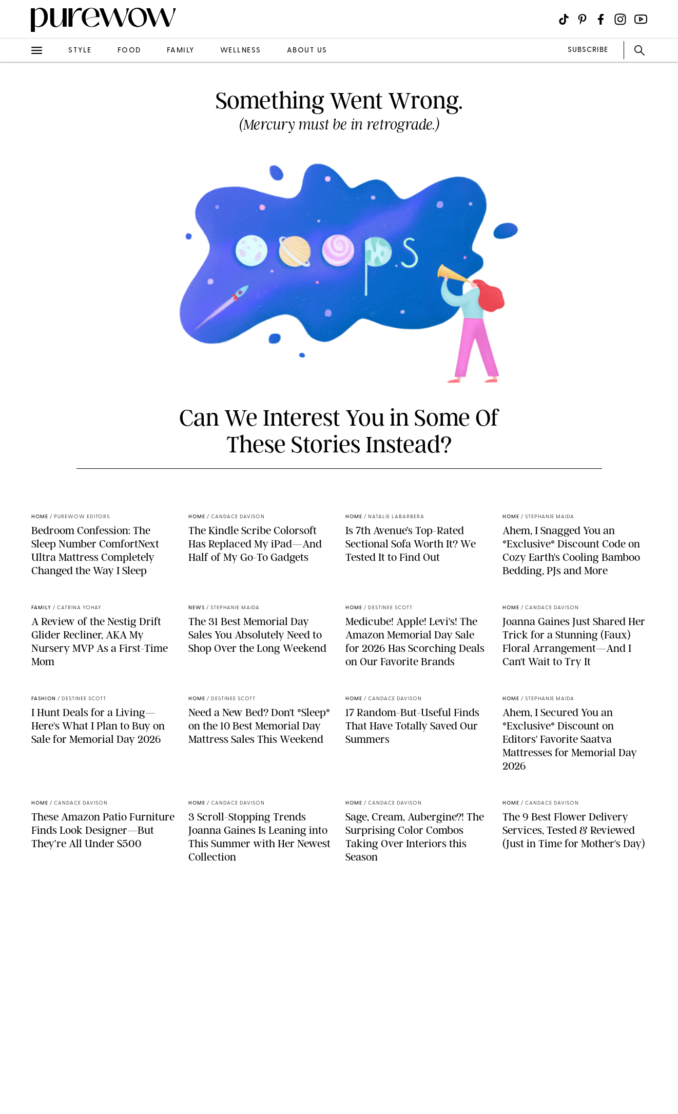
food (129, 50)
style (80, 50)
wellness (240, 50)
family (181, 50)
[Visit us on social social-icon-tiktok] (563, 19)
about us (307, 50)
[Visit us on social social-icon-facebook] (600, 19)
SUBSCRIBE (588, 50)
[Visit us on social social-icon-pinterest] (582, 19)
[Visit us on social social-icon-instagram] (620, 19)
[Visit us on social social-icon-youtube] (640, 19)
